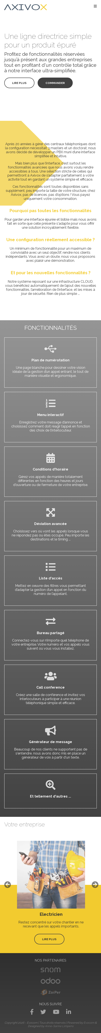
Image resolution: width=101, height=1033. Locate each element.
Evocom (89, 1022)
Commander (55, 83)
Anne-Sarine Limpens (59, 1026)
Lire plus (19, 83)
